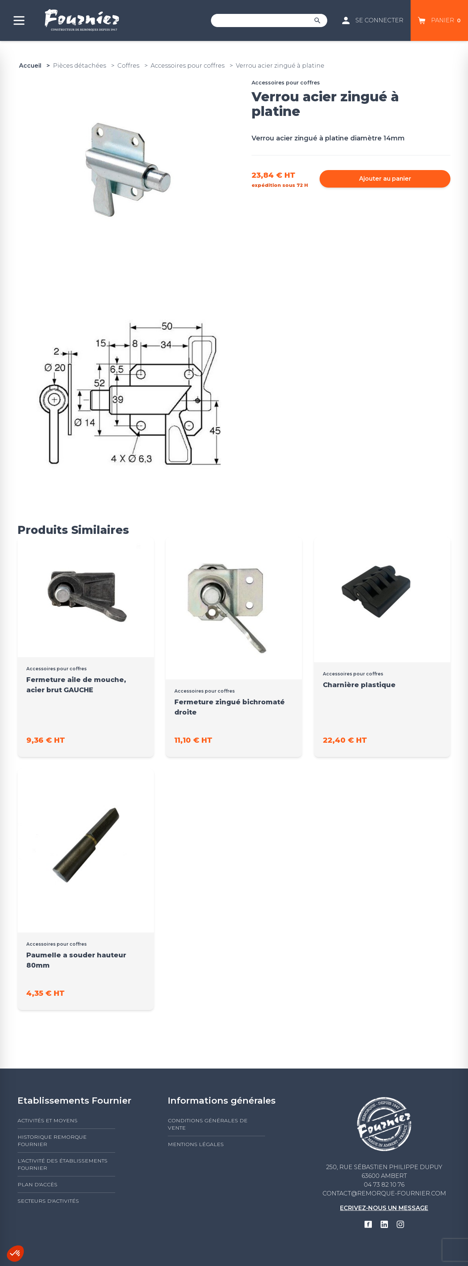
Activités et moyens (48, 1120)
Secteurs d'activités (48, 1201)
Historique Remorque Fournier (52, 1141)
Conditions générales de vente (208, 1124)
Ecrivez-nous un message (384, 1208)
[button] (15, 1253)
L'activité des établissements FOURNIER (62, 1164)
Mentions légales (196, 1144)
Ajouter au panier (385, 178)
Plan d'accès (37, 1184)
